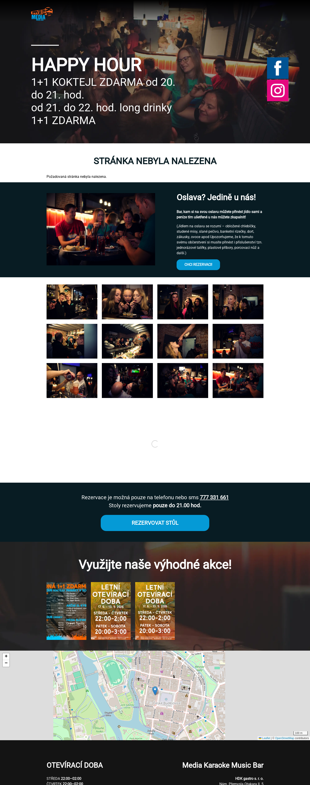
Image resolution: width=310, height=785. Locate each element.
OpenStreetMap (284, 738)
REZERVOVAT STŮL (155, 523)
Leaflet (264, 738)
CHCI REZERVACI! (198, 264)
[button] (72, 318)
